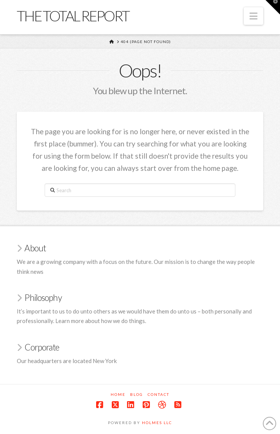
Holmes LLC (157, 422)
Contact (158, 394)
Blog (136, 394)
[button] (253, 16)
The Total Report (73, 15)
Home (118, 394)
